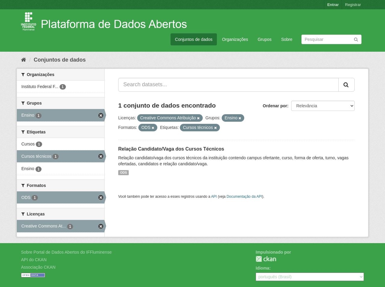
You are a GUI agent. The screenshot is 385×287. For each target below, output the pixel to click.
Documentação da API (244, 196)
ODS (123, 172)
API (214, 196)
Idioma (262, 268)
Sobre (286, 39)
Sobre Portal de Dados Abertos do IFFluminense (66, 252)
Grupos (265, 39)
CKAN (266, 259)
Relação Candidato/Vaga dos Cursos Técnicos (171, 148)
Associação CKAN (38, 267)
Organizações (235, 39)
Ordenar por (275, 105)
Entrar (333, 4)
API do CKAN (34, 259)
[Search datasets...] (228, 85)
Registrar (353, 4)
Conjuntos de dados (194, 39)
